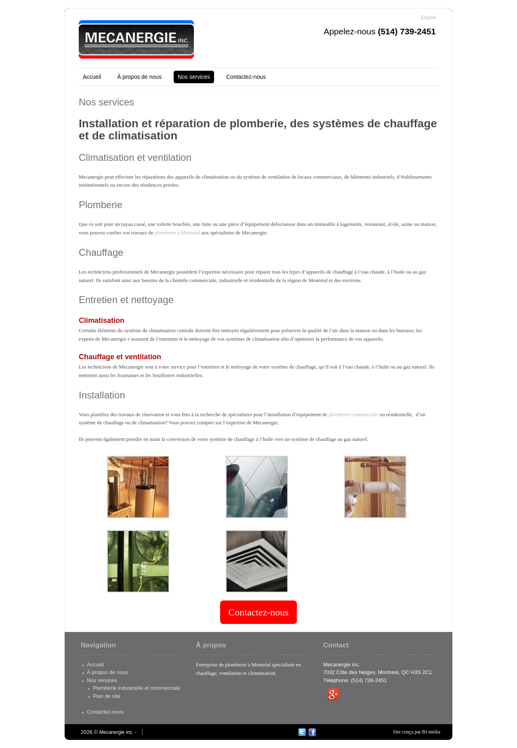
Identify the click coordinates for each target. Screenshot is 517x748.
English (428, 17)
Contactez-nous (246, 77)
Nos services (194, 77)
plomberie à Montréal (177, 233)
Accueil (92, 77)
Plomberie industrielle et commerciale (136, 688)
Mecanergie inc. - (118, 732)
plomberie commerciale (353, 414)
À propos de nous (139, 77)
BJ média (431, 732)
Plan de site (106, 696)
